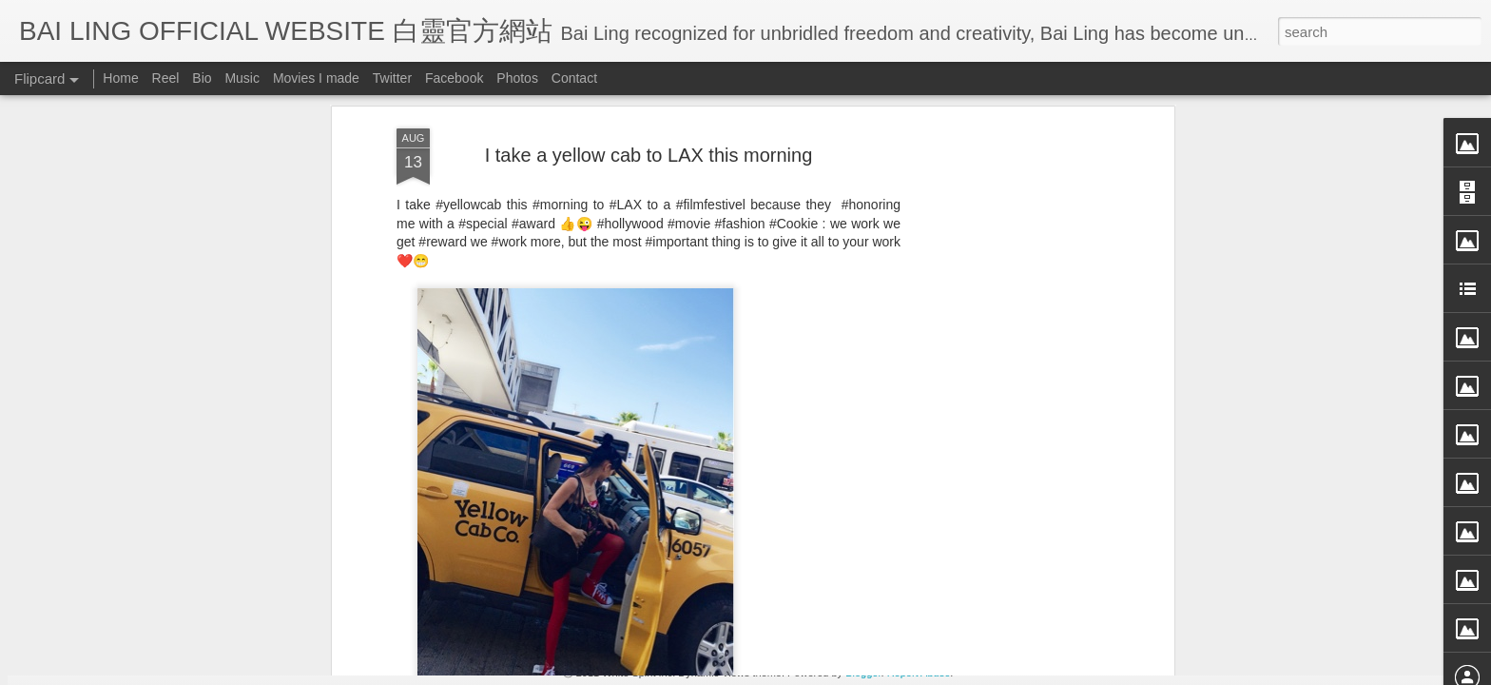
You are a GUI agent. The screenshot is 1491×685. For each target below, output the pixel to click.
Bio (201, 78)
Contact (574, 78)
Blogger (863, 672)
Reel (166, 78)
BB (734, 348)
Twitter (392, 78)
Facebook (454, 78)
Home (120, 78)
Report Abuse (919, 672)
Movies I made (316, 78)
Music (242, 78)
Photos (517, 78)
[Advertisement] (648, 471)
